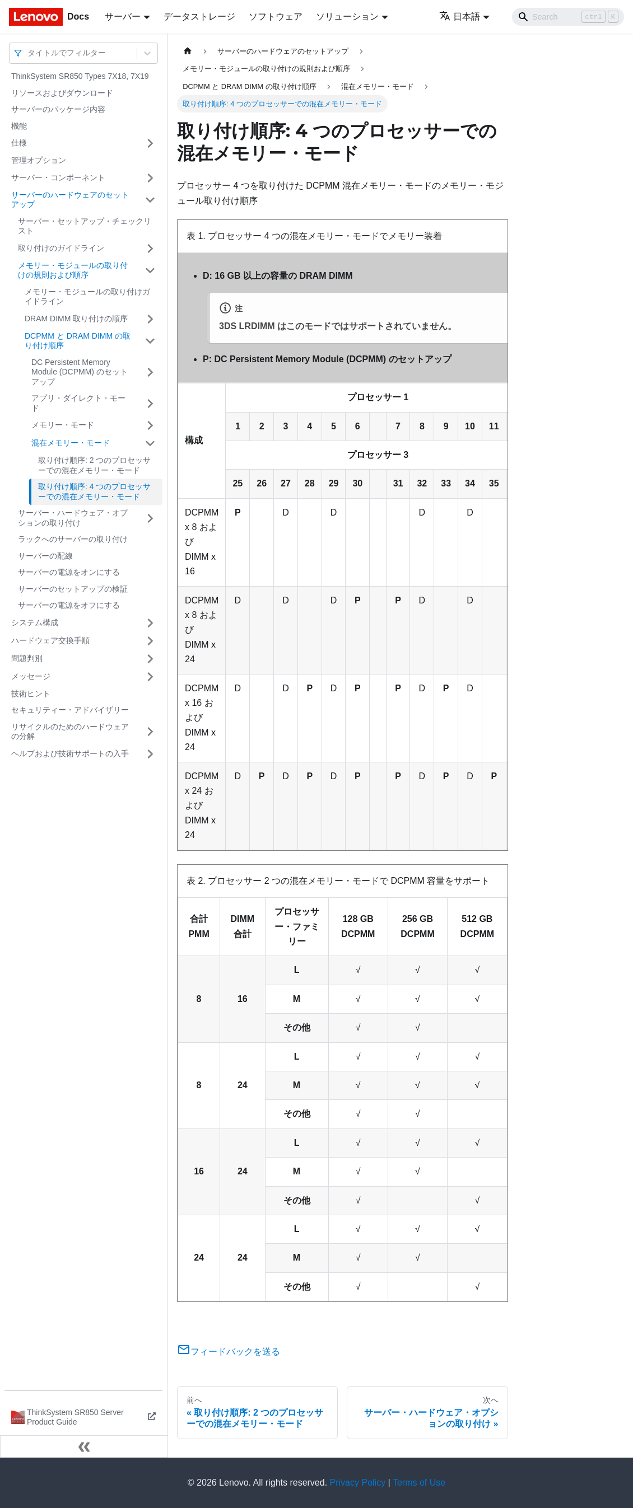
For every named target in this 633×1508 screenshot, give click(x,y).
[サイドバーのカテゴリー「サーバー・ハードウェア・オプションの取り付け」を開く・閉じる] (150, 518)
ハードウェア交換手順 (50, 640)
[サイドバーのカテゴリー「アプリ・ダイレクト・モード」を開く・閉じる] (150, 403)
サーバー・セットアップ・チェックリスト (84, 226)
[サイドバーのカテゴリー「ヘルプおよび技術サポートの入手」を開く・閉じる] (150, 754)
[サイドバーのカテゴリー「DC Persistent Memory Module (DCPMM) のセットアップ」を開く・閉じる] (150, 372)
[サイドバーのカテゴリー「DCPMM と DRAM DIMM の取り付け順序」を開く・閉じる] (150, 341)
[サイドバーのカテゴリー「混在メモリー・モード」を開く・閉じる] (150, 443)
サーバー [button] (123, 16)
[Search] (568, 17)
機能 (19, 125)
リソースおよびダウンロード (62, 92)
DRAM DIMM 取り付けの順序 (76, 318)
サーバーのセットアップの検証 (73, 588)
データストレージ (199, 16)
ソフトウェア (275, 16)
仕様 (19, 142)
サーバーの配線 (45, 555)
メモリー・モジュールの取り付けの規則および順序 (73, 270)
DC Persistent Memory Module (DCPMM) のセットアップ (79, 372)
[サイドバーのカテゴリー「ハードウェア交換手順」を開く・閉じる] (150, 641)
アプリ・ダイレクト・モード (78, 403)
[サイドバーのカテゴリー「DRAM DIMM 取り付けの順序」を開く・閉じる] (150, 319)
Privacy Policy (358, 1482)
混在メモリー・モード (70, 442)
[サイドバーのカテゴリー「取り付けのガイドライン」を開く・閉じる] (150, 248)
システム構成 (34, 622)
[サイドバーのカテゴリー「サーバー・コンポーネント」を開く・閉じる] (150, 178)
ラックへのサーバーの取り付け (73, 539)
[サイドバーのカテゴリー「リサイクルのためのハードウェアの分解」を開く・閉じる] (150, 732)
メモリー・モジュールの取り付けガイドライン (87, 296)
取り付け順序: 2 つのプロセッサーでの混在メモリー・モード (94, 465)
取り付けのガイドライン (61, 247)
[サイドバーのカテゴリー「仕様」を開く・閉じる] (150, 143)
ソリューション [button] (347, 16)
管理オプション (38, 160)
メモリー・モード (62, 424)
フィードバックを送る (228, 1351)
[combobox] (28, 52)
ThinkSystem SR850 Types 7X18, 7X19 (80, 76)
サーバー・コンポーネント (58, 177)
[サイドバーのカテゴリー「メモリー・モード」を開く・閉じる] (150, 425)
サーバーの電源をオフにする (69, 605)
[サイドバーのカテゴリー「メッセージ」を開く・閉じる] (150, 677)
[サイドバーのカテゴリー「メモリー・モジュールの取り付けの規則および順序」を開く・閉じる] (150, 270)
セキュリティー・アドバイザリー (70, 709)
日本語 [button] (459, 16)
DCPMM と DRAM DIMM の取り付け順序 (78, 340)
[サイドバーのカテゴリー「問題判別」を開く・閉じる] (150, 659)
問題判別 (27, 658)
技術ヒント (30, 693)
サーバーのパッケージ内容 (58, 109)
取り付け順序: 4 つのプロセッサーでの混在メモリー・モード (94, 491)
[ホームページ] (187, 51)
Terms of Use (419, 1482)
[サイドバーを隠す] (84, 1446)
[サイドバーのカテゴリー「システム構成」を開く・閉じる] (150, 623)
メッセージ (30, 676)
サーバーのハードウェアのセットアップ (70, 199)
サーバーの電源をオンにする (69, 572)
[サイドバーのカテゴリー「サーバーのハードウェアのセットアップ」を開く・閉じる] (150, 200)
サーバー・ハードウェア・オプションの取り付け (73, 517)
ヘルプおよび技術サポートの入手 (70, 753)
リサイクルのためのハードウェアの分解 (70, 731)
